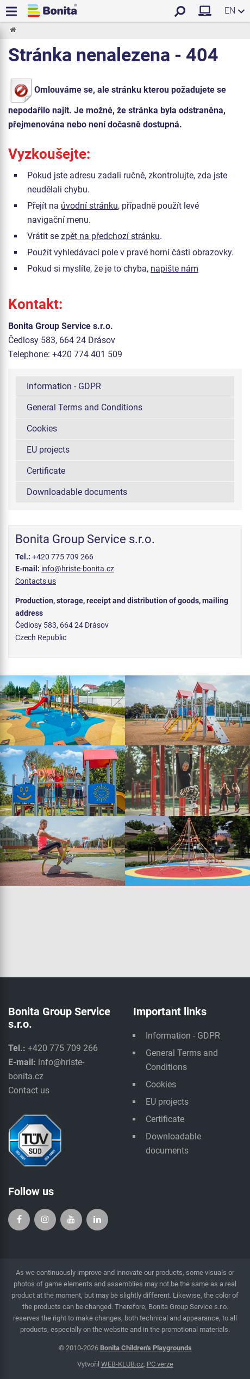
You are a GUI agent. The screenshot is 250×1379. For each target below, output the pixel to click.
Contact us (28, 1090)
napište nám (174, 268)
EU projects (48, 449)
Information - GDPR (64, 386)
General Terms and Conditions (84, 407)
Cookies (42, 428)
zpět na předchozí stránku (110, 236)
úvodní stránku (89, 206)
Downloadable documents (77, 492)
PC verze (160, 1364)
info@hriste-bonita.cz (77, 568)
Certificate (46, 471)
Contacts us (35, 581)
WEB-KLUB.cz (122, 1364)
